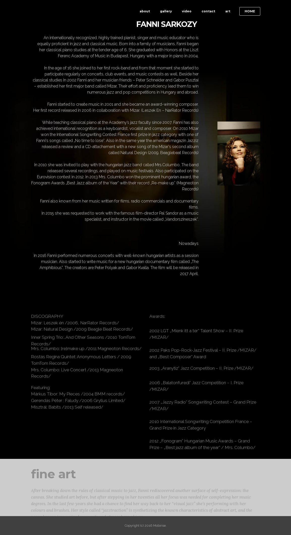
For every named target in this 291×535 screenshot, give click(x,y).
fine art (53, 479)
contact (208, 11)
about (145, 11)
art (227, 11)
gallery (166, 11)
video (186, 11)
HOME (250, 11)
